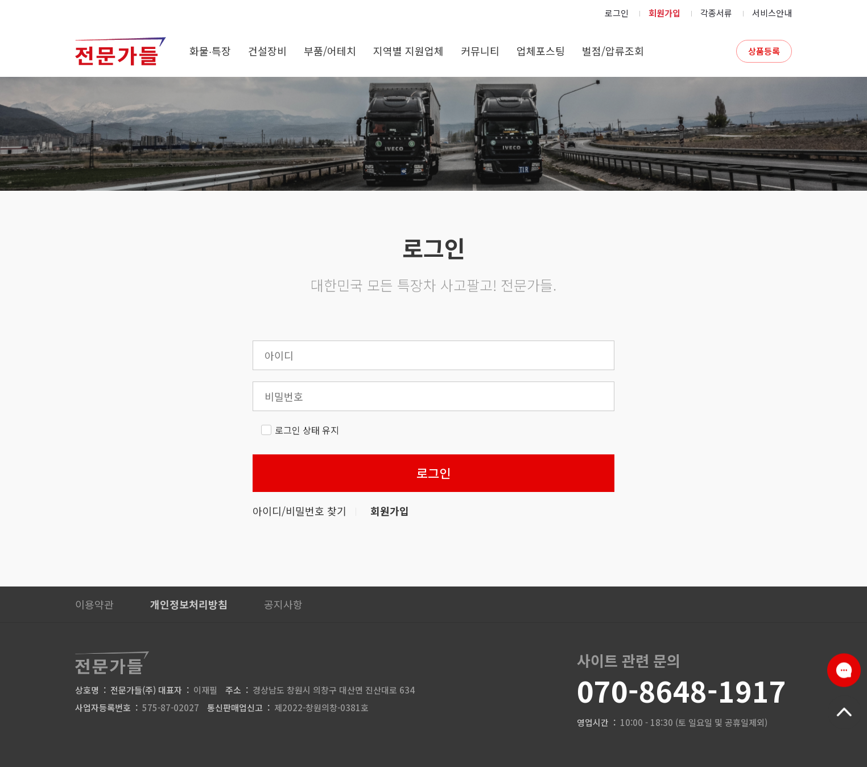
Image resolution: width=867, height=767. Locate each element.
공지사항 (283, 604)
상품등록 (764, 51)
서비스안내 (772, 13)
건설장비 (267, 50)
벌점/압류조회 (613, 50)
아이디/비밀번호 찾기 (299, 510)
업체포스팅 (541, 50)
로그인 (617, 13)
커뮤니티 (480, 50)
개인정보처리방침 (189, 604)
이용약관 (94, 604)
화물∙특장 (210, 50)
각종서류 (716, 13)
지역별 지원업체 (408, 50)
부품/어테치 (330, 50)
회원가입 (664, 13)
